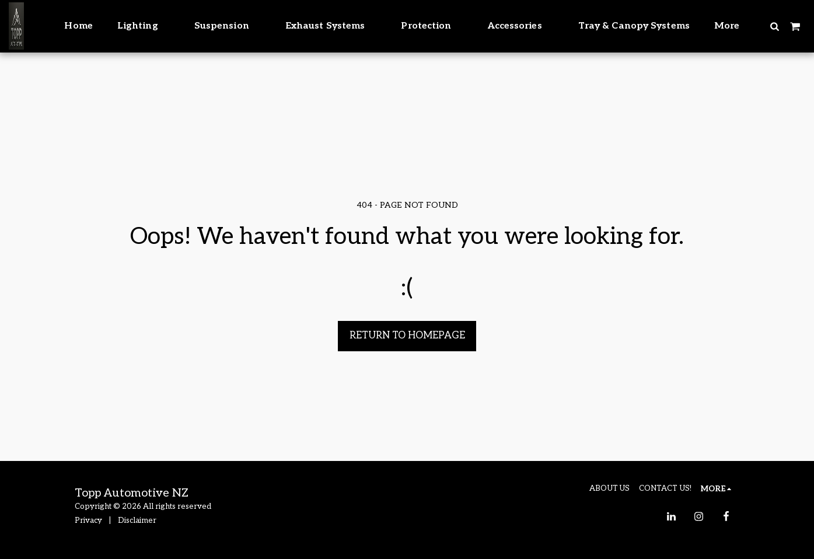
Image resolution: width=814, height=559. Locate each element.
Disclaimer (137, 520)
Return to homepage (407, 335)
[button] (774, 26)
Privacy (88, 520)
